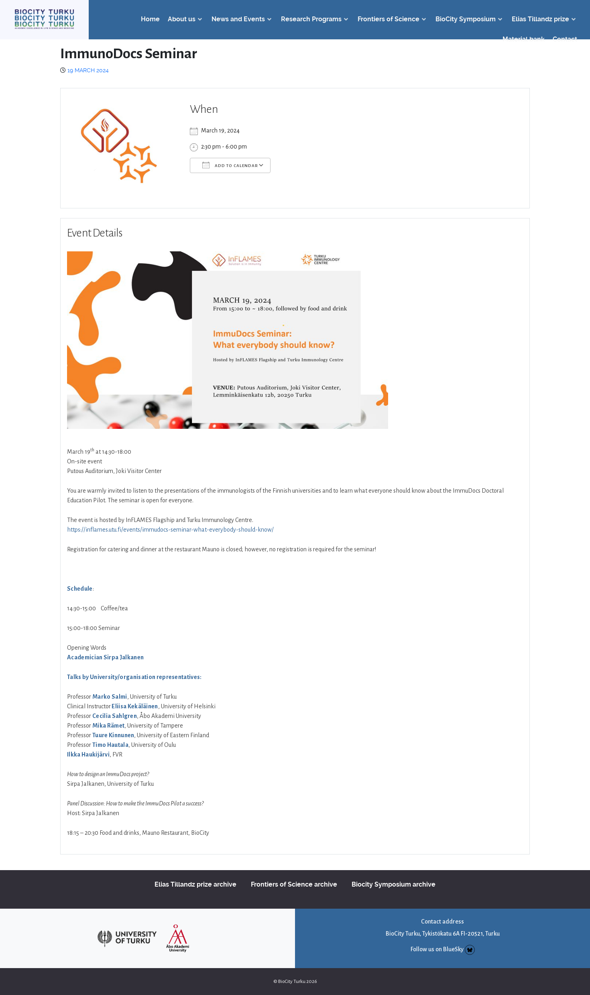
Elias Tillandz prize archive (195, 884)
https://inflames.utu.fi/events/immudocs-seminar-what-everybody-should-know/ (170, 529)
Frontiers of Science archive (294, 884)
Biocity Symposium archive (393, 884)
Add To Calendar (230, 165)
